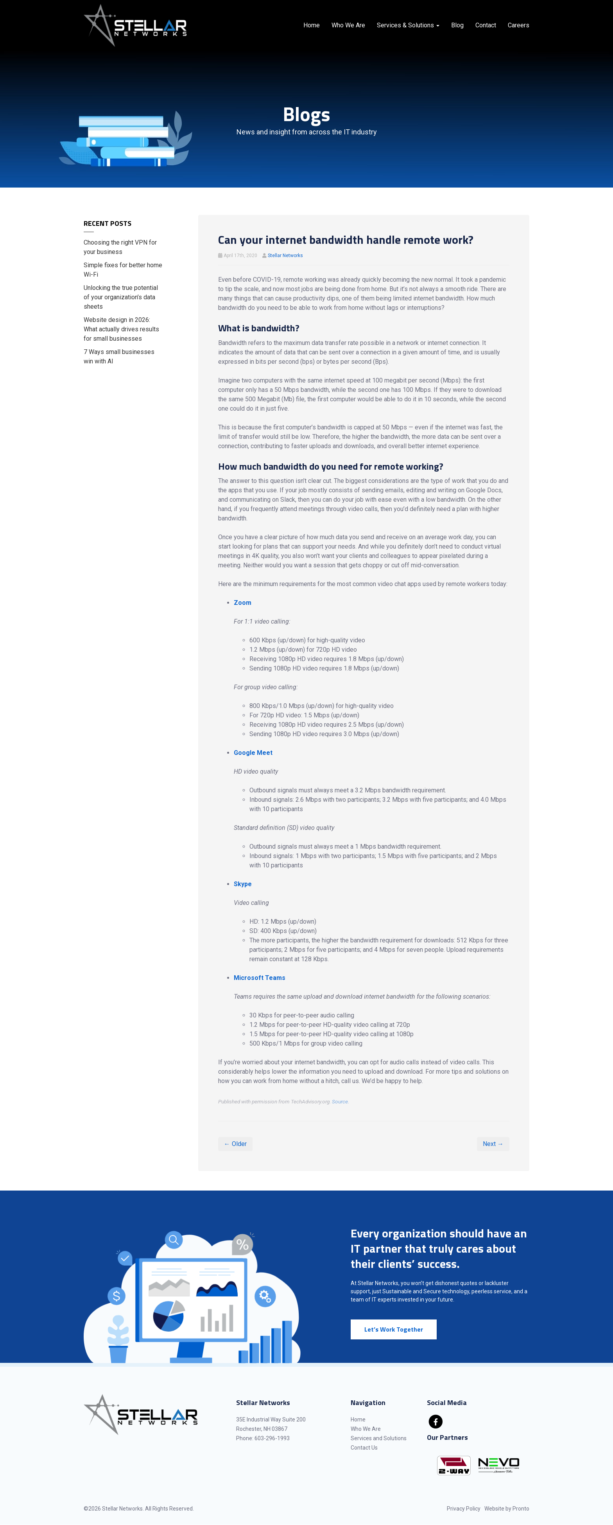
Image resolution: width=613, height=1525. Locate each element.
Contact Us (364, 1448)
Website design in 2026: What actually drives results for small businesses (121, 329)
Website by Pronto (506, 1508)
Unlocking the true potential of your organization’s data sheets (121, 297)
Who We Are (348, 25)
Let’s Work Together (394, 1329)
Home (311, 25)
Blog (457, 25)
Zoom (242, 602)
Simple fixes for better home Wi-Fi (123, 269)
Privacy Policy (463, 1508)
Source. (340, 1101)
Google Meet (253, 752)
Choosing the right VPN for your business (120, 247)
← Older (235, 1144)
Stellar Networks (285, 255)
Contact (485, 25)
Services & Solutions (408, 25)
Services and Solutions (379, 1438)
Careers (518, 25)
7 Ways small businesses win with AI (119, 356)
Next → (493, 1144)
